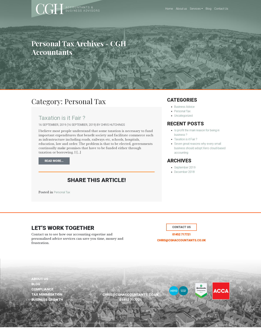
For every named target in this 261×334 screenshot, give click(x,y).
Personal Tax (62, 192)
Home (169, 8)
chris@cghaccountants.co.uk (181, 240)
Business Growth (47, 300)
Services (195, 8)
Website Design (225, 325)
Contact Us (221, 8)
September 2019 (184, 167)
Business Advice (184, 106)
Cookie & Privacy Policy (39, 325)
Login (53, 325)
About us (181, 8)
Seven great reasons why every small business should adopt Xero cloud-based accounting (199, 148)
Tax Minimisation (46, 294)
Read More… (57, 161)
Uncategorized (183, 115)
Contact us (181, 227)
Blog (208, 8)
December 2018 (184, 172)
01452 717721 (181, 234)
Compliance (42, 289)
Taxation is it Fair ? (62, 117)
